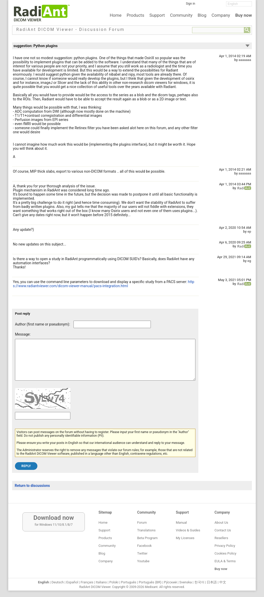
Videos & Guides (188, 530)
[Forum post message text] (105, 363)
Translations (146, 530)
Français (87, 582)
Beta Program (147, 538)
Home (115, 15)
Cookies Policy (225, 553)
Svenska (185, 582)
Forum (142, 522)
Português (128, 582)
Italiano (101, 582)
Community (181, 15)
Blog (202, 15)
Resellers (221, 538)
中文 (222, 582)
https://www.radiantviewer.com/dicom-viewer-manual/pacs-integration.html (103, 284)
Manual (181, 522)
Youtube (143, 561)
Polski (113, 582)
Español (72, 582)
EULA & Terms (225, 561)
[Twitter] (210, 5)
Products (135, 15)
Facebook (144, 546)
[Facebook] (202, 5)
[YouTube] (218, 5)
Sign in (190, 3)
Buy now (243, 15)
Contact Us (222, 530)
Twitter (142, 553)
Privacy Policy (224, 546)
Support (157, 15)
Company (220, 15)
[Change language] (239, 3)
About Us (221, 522)
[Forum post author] (112, 324)
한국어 (199, 582)
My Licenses (185, 538)
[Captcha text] (42, 423)
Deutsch (58, 582)
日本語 (212, 582)
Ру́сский (170, 582)
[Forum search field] (218, 30)
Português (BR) (150, 582)
